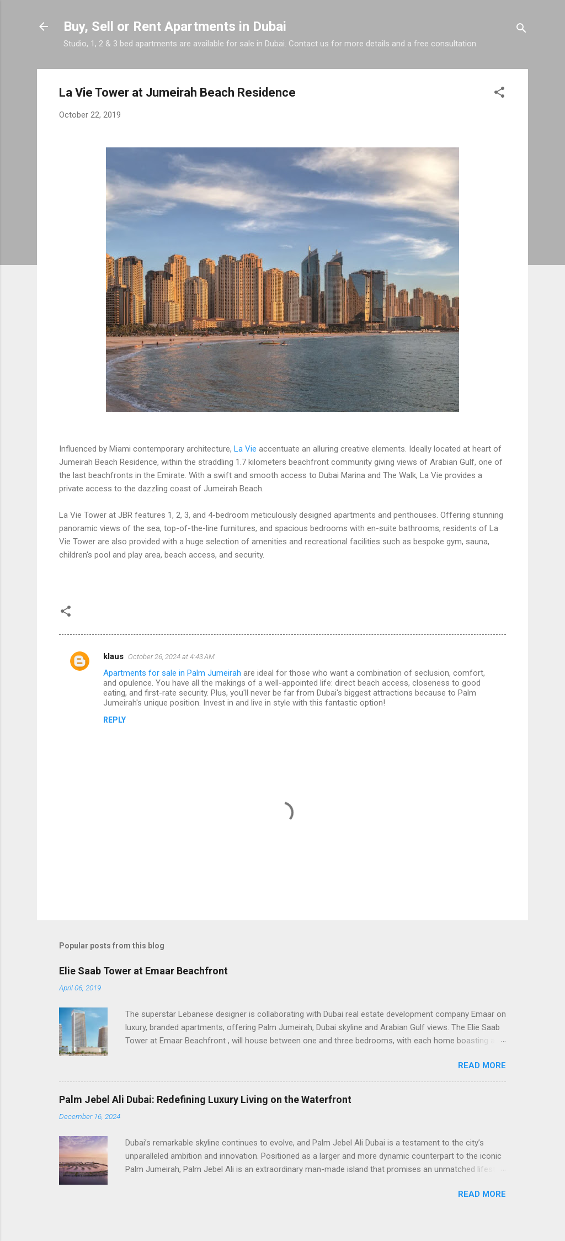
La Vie (245, 449)
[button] (499, 94)
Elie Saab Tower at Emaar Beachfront (143, 971)
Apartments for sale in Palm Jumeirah (172, 673)
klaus (113, 656)
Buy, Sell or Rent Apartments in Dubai (174, 26)
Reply (114, 719)
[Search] (521, 30)
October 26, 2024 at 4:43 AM (171, 657)
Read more (482, 1065)
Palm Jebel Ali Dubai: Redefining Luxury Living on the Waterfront (205, 1099)
